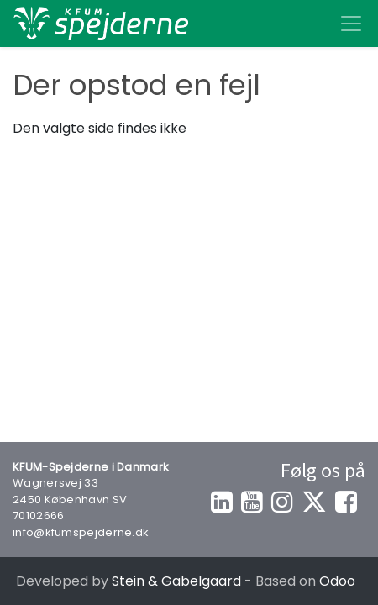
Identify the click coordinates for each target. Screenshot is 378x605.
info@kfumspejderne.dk (81, 532)
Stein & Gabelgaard (176, 581)
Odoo (337, 581)
